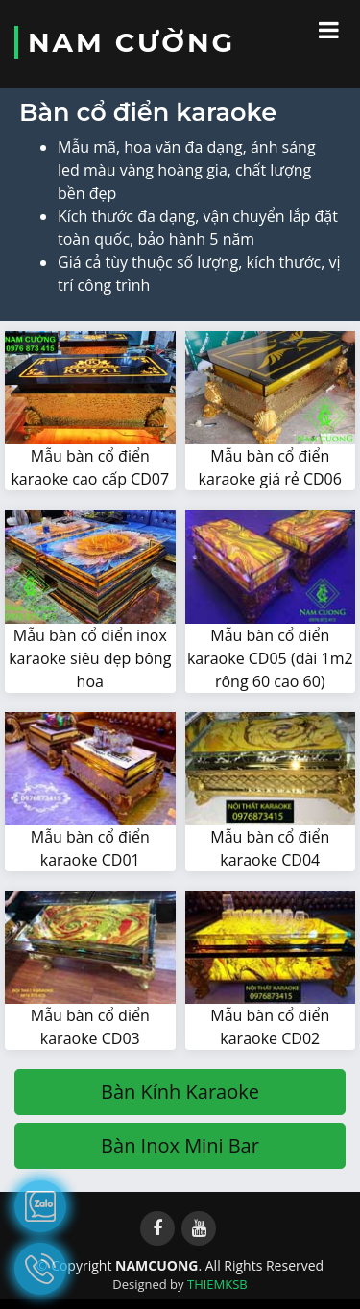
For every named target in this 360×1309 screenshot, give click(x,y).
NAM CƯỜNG (131, 42)
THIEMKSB (217, 1284)
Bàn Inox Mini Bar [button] (180, 1145)
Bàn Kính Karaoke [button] (180, 1092)
